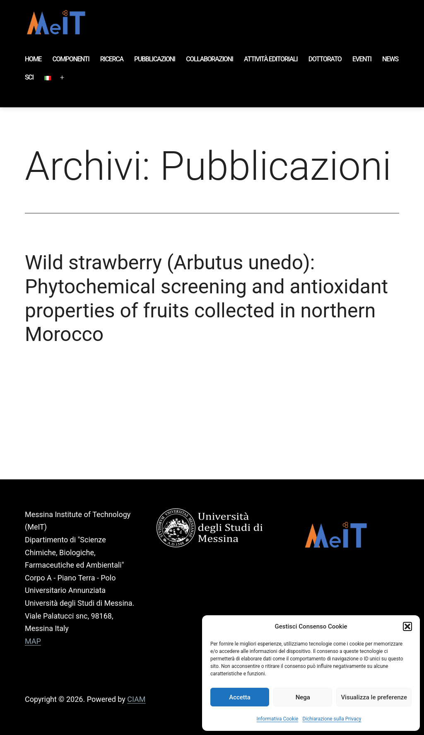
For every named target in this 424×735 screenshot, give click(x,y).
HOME (33, 59)
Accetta (240, 697)
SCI (29, 77)
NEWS (390, 59)
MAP (33, 641)
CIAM (136, 699)
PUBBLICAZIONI (154, 59)
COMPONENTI (70, 59)
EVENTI (361, 59)
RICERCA (111, 59)
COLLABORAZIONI (209, 59)
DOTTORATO (325, 59)
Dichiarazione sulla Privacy (331, 719)
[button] (407, 626)
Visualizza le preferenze (374, 697)
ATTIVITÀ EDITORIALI (270, 59)
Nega (303, 697)
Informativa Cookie (277, 719)
